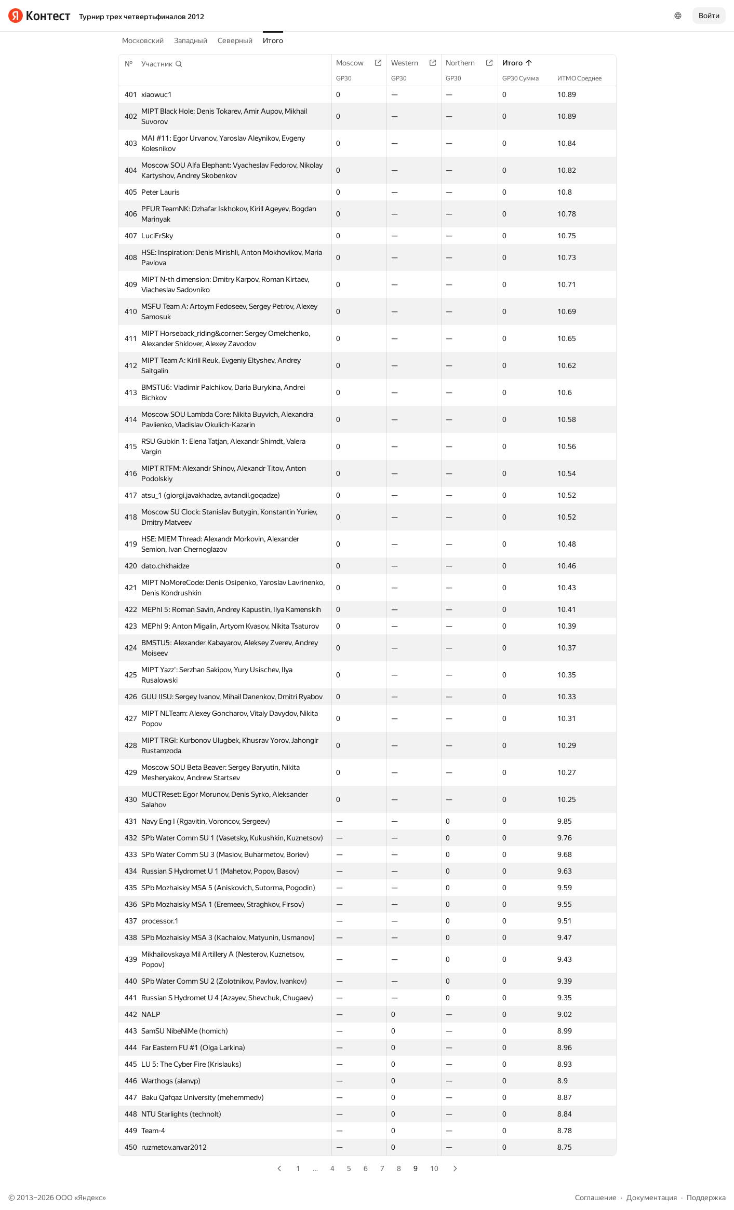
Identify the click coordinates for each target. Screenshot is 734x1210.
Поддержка (706, 1197)
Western (410, 63)
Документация (651, 1197)
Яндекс (90, 1197)
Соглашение (596, 1197)
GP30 (349, 78)
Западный (190, 40)
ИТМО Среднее (584, 78)
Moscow (355, 63)
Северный (235, 40)
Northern (465, 63)
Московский (143, 40)
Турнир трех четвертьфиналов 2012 (141, 16)
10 (434, 1168)
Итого (273, 40)
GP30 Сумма (525, 78)
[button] (162, 64)
